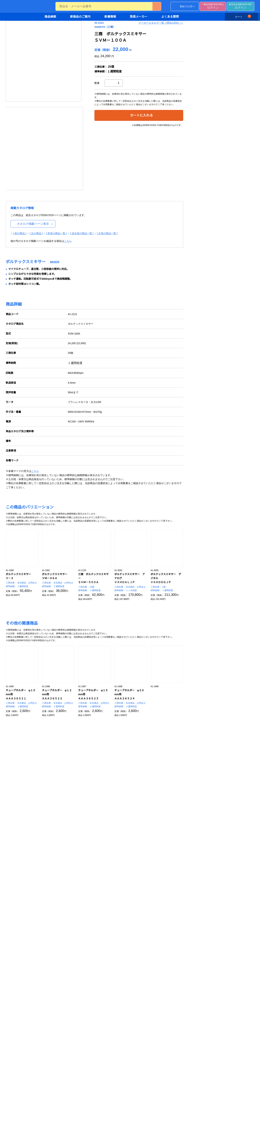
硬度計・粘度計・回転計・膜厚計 (107, 1035)
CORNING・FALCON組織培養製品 (61, 948)
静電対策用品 (96, 953)
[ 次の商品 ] (92, 189)
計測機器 (91, 998)
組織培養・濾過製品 (50, 929)
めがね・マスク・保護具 (102, 948)
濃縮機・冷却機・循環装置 (197, 948)
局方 (137, 975)
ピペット (140, 1021)
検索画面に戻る (187, 833)
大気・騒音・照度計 (146, 936)
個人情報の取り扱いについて (145, 883)
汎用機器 (184, 929)
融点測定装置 (96, 1050)
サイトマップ (136, 889)
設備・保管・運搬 (49, 998)
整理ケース (48, 1046)
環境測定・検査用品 (143, 929)
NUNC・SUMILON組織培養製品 (60, 942)
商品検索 (50, 17)
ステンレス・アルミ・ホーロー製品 (61, 1084)
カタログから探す (52, 896)
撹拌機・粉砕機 (191, 963)
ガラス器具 (185, 998)
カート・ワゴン (50, 1035)
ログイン (213, 6)
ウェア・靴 (94, 942)
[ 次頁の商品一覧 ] (163, 189)
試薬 (44, 971)
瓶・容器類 (188, 1033)
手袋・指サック (97, 936)
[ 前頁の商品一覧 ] (112, 189)
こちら (124, 197)
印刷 (232, 34)
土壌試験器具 (142, 957)
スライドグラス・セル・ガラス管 (201, 1021)
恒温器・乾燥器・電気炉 (196, 969)
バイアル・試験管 (192, 1027)
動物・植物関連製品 (53, 965)
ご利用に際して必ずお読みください (27, 863)
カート (242, 16)
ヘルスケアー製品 (145, 981)
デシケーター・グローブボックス (61, 1052)
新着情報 (110, 17)
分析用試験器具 (191, 1005)
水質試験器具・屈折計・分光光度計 (154, 944)
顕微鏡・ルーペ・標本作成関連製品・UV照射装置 (201, 983)
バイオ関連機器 (92, 26)
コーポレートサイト (140, 895)
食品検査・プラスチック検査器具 (154, 969)
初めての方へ (187, 6)
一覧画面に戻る (222, 833)
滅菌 (90, 965)
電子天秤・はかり (98, 1005)
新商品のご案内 (80, 17)
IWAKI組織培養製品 (53, 936)
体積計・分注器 (141, 998)
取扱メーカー (138, 17)
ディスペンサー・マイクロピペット (154, 1007)
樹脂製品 (47, 1092)
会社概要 (88, 901)
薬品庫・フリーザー (53, 1023)
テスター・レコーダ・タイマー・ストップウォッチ (107, 1042)
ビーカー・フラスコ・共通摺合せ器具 (201, 1013)
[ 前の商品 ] (75, 189)
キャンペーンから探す (54, 902)
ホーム (65, 26)
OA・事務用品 (50, 1116)
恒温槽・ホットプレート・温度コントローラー (201, 955)
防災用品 (93, 971)
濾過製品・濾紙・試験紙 (56, 959)
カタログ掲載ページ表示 (89, 180)
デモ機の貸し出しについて (98, 889)
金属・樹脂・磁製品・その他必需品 (59, 1066)
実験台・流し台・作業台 (56, 1005)
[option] (100, 81)
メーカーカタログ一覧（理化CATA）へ (216, 44)
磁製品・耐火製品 (52, 1104)
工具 (44, 1122)
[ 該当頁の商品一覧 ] (138, 189)
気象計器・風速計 (98, 1023)
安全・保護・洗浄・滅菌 (100, 929)
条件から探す (49, 890)
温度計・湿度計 (97, 1017)
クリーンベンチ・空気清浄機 (58, 1017)
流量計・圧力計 (97, 1029)
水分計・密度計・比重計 (102, 1011)
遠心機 (185, 942)
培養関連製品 (49, 953)
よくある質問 (170, 17)
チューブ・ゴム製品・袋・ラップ (61, 1098)
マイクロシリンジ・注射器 (150, 1015)
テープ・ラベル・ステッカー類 (59, 1110)
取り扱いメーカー (49, 916)
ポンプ (185, 975)
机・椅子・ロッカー (53, 1040)
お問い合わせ (30, 564)
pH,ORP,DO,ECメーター (149, 952)
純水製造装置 (142, 963)
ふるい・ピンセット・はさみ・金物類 (61, 1074)
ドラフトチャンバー (53, 1011)
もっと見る (222, 700)
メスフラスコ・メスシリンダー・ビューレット (154, 1029)
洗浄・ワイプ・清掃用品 (102, 959)
